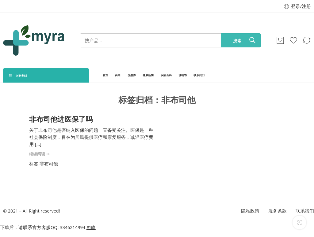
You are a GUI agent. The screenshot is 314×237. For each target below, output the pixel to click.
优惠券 (132, 75)
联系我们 (199, 75)
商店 (118, 75)
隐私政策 (250, 211)
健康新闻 (148, 75)
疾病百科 (166, 75)
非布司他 (49, 164)
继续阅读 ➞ (39, 154)
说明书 (182, 75)
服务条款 (277, 211)
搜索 (237, 40)
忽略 (91, 227)
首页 (105, 75)
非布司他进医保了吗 (61, 119)
